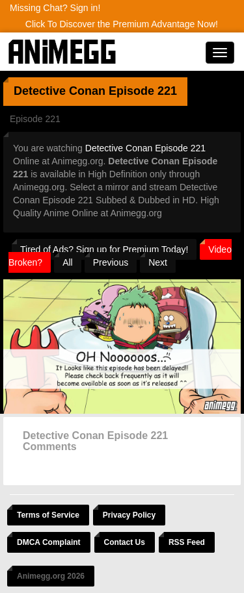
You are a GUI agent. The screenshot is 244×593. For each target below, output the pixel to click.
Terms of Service (48, 515)
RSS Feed (187, 542)
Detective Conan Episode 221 (145, 148)
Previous (110, 262)
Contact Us (124, 542)
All (67, 262)
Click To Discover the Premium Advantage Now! (121, 24)
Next (157, 262)
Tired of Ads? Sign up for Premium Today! (104, 249)
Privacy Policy (129, 515)
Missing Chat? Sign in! (55, 8)
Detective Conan (59, 90)
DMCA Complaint (49, 542)
